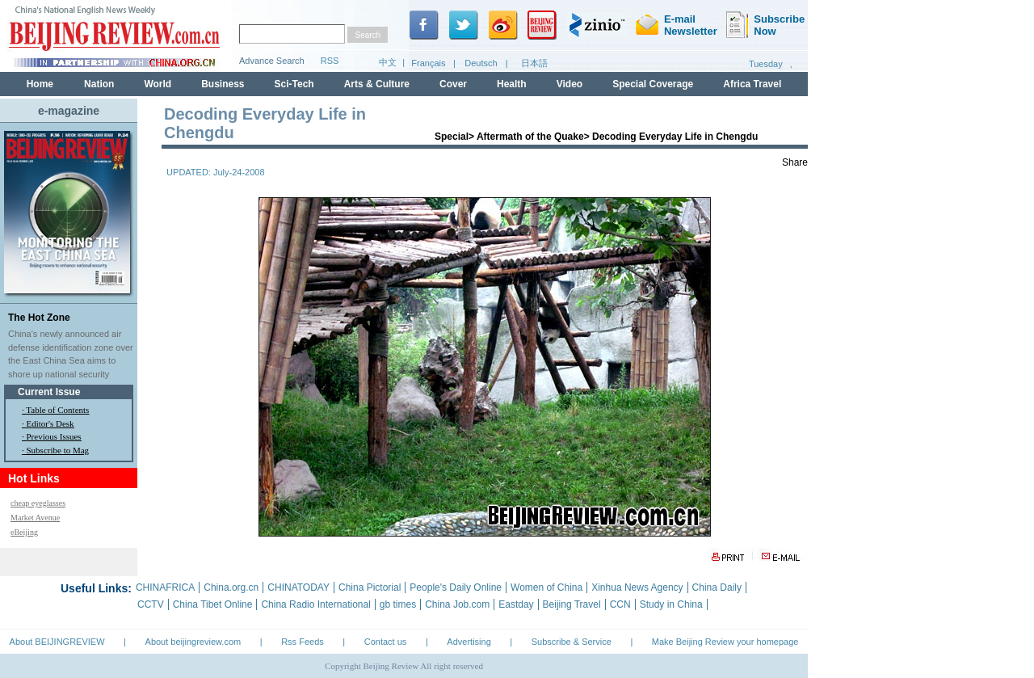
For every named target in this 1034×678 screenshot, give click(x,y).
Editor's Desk (50, 423)
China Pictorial (369, 587)
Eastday (515, 604)
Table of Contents (57, 410)
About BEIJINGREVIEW (57, 641)
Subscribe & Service (572, 641)
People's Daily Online (456, 587)
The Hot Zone (39, 317)
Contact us (385, 641)
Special (452, 136)
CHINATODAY (298, 587)
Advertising (468, 641)
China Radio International (315, 604)
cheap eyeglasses (38, 503)
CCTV (150, 604)
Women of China (546, 587)
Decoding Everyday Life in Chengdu (675, 136)
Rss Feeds (302, 641)
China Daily (717, 587)
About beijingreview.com (193, 641)
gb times (398, 604)
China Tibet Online (213, 604)
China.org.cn (231, 587)
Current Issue (49, 392)
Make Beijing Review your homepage (725, 641)
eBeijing (24, 532)
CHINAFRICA (165, 587)
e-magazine (68, 110)
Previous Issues (54, 436)
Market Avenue (35, 517)
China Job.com (457, 604)
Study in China (671, 604)
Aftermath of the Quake (530, 136)
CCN (620, 604)
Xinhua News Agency (637, 587)
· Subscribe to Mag (55, 450)
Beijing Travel (572, 604)
